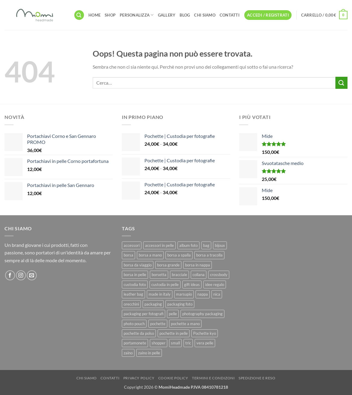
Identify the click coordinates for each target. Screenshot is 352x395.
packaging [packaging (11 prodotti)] (153, 304)
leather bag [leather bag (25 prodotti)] (133, 294)
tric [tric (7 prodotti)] (188, 343)
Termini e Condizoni (213, 378)
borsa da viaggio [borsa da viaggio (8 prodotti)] (138, 265)
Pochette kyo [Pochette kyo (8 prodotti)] (204, 333)
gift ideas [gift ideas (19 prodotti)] (192, 284)
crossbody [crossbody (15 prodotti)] (218, 274)
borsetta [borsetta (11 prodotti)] (159, 274)
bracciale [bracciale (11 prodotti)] (179, 274)
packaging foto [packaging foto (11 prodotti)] (180, 304)
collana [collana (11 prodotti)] (199, 274)
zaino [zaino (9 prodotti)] (128, 352)
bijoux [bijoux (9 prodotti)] (220, 245)
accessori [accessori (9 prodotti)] (132, 245)
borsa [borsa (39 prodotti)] (128, 255)
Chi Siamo (204, 15)
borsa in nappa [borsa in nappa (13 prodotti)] (197, 265)
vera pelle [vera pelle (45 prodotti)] (204, 343)
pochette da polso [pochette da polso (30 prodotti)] (139, 333)
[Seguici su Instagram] (21, 275)
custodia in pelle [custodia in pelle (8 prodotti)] (165, 284)
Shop (110, 15)
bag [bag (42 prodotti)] (206, 245)
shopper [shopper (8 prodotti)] (158, 343)
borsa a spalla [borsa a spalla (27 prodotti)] (179, 255)
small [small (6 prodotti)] (175, 343)
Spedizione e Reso (257, 378)
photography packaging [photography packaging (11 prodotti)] (202, 313)
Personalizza (137, 15)
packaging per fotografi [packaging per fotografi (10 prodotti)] (143, 313)
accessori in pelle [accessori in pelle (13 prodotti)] (159, 245)
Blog (185, 15)
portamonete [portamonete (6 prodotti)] (135, 343)
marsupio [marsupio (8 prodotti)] (184, 294)
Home (94, 15)
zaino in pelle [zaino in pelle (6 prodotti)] (149, 352)
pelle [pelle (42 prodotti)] (173, 313)
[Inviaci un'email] (32, 275)
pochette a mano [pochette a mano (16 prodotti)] (185, 323)
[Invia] (341, 83)
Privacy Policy (139, 378)
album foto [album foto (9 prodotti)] (188, 245)
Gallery (167, 15)
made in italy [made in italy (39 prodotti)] (160, 294)
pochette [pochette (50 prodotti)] (157, 323)
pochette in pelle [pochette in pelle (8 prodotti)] (173, 333)
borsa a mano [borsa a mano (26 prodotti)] (150, 255)
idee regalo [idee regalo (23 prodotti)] (214, 284)
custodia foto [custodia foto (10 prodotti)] (135, 284)
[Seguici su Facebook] (10, 275)
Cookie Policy (173, 378)
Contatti (229, 15)
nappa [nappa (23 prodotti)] (202, 294)
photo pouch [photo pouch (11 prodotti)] (134, 323)
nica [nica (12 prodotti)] (216, 294)
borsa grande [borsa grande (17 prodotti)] (168, 265)
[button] (79, 15)
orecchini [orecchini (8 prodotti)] (131, 304)
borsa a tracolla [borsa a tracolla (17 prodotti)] (209, 255)
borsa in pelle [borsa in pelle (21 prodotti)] (135, 274)
